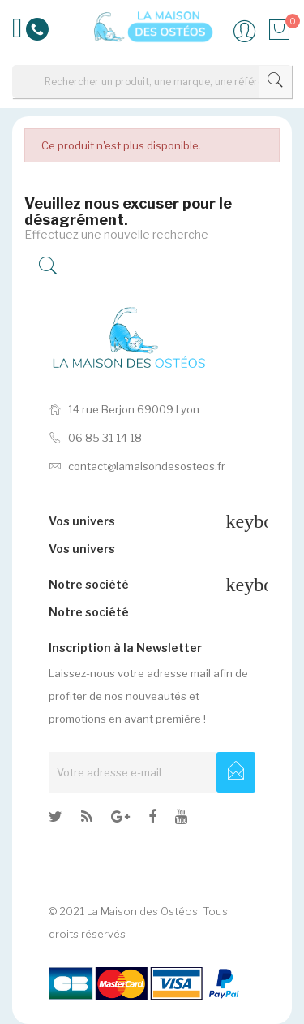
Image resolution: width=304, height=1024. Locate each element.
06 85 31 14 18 (95, 437)
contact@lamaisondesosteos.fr (137, 466)
